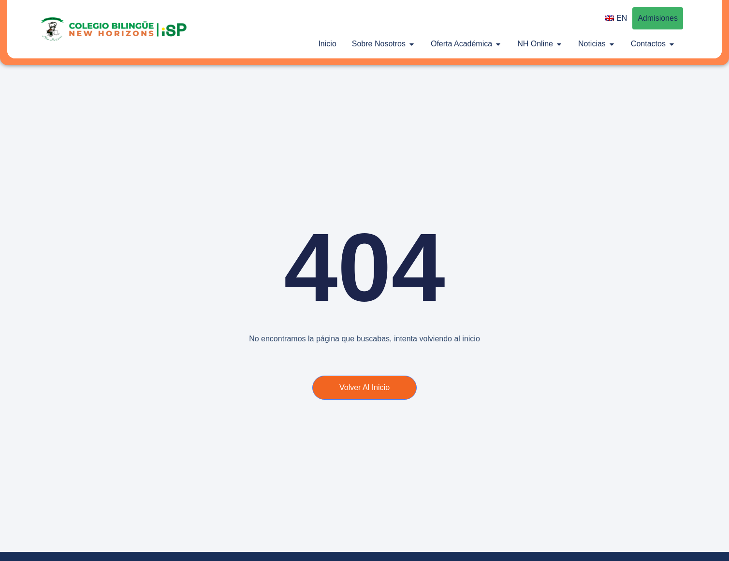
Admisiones (658, 18)
